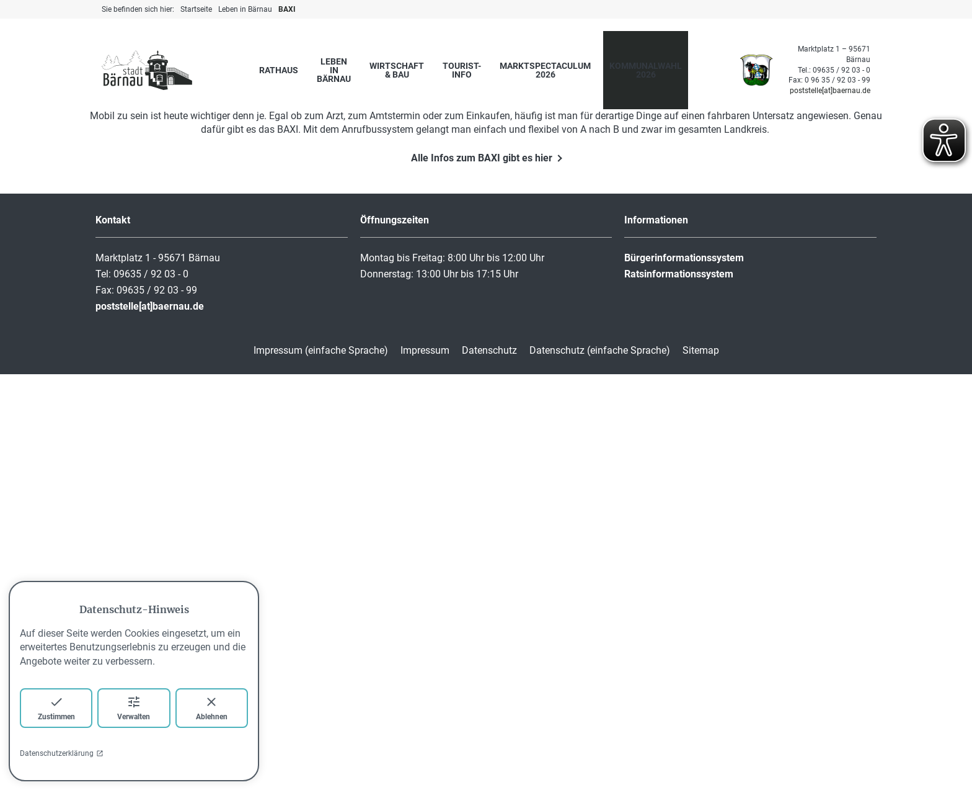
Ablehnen (212, 707)
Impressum (424, 766)
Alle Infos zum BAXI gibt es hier (481, 574)
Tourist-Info (462, 70)
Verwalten (133, 707)
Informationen (656, 636)
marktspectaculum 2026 (545, 70)
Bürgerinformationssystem (684, 674)
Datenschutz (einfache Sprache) (599, 766)
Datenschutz (489, 766)
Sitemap (701, 766)
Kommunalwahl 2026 (645, 70)
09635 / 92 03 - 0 (841, 70)
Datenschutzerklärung (62, 753)
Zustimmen (56, 707)
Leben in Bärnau (334, 70)
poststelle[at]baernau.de (830, 90)
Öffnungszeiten (394, 636)
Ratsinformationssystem (678, 690)
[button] (932, 235)
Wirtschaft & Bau (396, 70)
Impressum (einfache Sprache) (321, 766)
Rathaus (278, 70)
